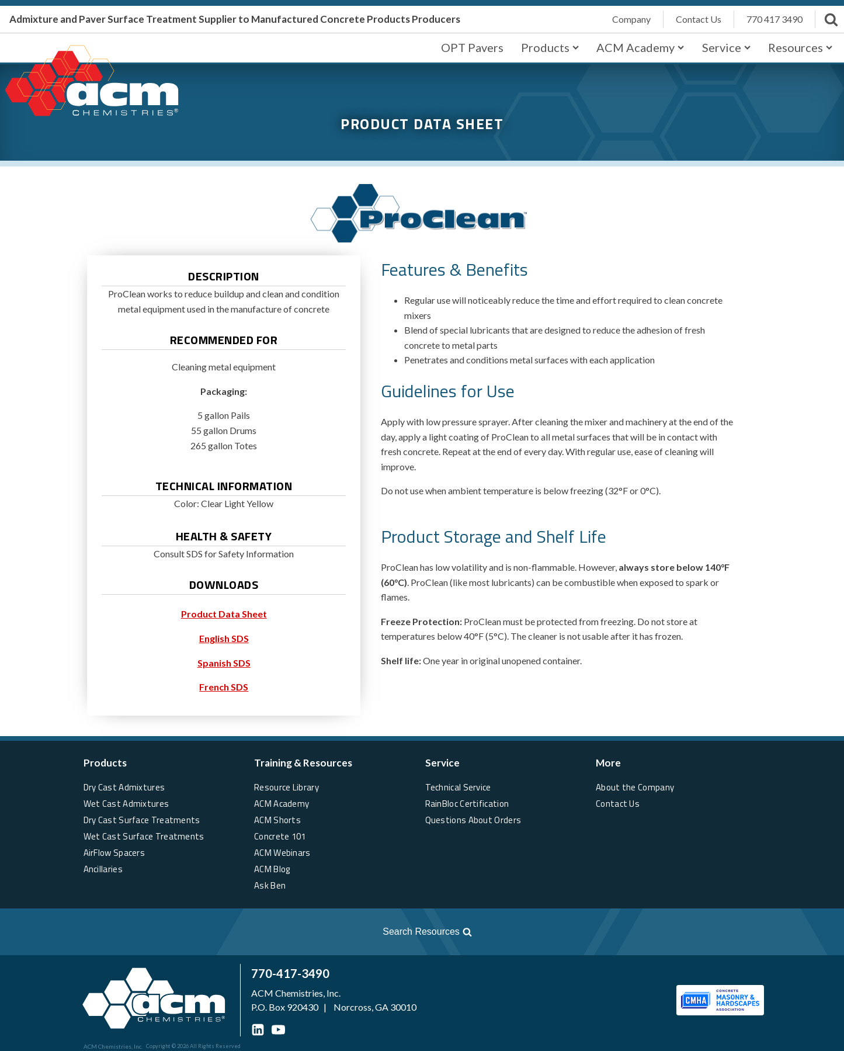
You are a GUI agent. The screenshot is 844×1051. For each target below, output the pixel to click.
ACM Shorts (277, 820)
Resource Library (286, 787)
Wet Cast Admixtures (126, 803)
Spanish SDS (224, 662)
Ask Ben (270, 885)
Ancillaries (103, 869)
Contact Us (618, 803)
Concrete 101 (280, 836)
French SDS (223, 686)
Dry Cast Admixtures (124, 787)
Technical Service (458, 787)
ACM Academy (640, 47)
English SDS (224, 638)
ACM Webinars (282, 852)
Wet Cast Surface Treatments (144, 836)
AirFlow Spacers (114, 852)
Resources (800, 47)
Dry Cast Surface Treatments (142, 820)
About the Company (635, 787)
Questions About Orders (473, 820)
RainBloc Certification (467, 803)
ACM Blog (272, 869)
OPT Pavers (472, 47)
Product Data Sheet (224, 613)
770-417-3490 (290, 973)
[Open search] (243, 932)
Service (726, 47)
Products (550, 47)
